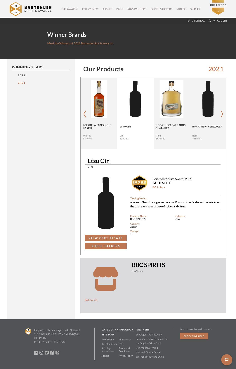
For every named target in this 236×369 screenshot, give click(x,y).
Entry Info (90, 9)
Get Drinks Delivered (147, 347)
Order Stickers (161, 9)
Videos (181, 9)
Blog (120, 9)
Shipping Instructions (108, 350)
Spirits (195, 9)
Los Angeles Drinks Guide (149, 343)
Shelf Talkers (105, 246)
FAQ (121, 343)
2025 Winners (137, 9)
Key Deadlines (109, 343)
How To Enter (108, 339)
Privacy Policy (126, 355)
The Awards (69, 9)
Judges (107, 9)
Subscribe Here (194, 336)
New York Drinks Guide (148, 352)
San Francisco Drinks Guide (150, 356)
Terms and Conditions (124, 350)
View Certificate (105, 238)
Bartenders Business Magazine (152, 338)
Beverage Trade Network (149, 334)
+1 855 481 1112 (48, 342)
